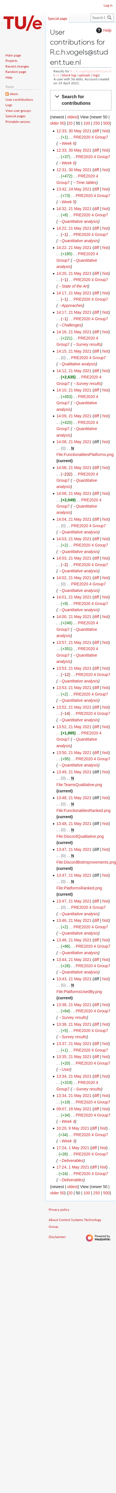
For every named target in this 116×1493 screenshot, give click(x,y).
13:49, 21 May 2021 (73, 772)
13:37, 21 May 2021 (73, 1043)
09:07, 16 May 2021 (73, 1109)
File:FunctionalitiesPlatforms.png (84, 454)
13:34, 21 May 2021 (73, 1076)
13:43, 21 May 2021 (73, 979)
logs (96, 75)
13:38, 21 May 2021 (73, 1004)
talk (57, 75)
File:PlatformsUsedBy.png (79, 991)
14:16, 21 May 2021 (73, 332)
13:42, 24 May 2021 (73, 189)
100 (86, 123)
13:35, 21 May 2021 (73, 1056)
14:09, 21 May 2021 (73, 416)
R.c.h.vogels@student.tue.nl (90, 71)
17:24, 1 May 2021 (72, 1148)
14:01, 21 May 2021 (73, 597)
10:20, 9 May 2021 (72, 1128)
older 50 (57, 123)
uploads (84, 75)
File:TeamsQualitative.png (79, 784)
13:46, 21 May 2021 (73, 920)
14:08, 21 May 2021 (73, 441)
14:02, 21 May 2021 (73, 577)
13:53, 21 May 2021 (73, 668)
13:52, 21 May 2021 (73, 707)
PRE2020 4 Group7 (91, 137)
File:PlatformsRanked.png (79, 888)
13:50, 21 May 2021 (73, 752)
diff (96, 131)
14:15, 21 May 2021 (73, 351)
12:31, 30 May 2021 (73, 169)
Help (103, 30)
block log (69, 75)
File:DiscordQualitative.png (80, 836)
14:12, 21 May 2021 (73, 370)
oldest (72, 117)
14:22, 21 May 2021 (73, 228)
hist (105, 131)
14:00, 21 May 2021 (73, 616)
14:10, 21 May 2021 (73, 390)
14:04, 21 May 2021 (73, 519)
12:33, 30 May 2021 (73, 131)
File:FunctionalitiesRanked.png (83, 810)
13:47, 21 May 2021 (73, 849)
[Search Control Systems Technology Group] (102, 18)
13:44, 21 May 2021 (73, 959)
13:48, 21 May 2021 (73, 797)
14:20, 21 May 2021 (73, 273)
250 (96, 123)
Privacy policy (59, 1209)
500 (106, 123)
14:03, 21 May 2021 (73, 539)
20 (70, 123)
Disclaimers (57, 1237)
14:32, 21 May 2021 (73, 208)
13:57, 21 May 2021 (73, 642)
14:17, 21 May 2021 (73, 293)
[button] (81, 100)
